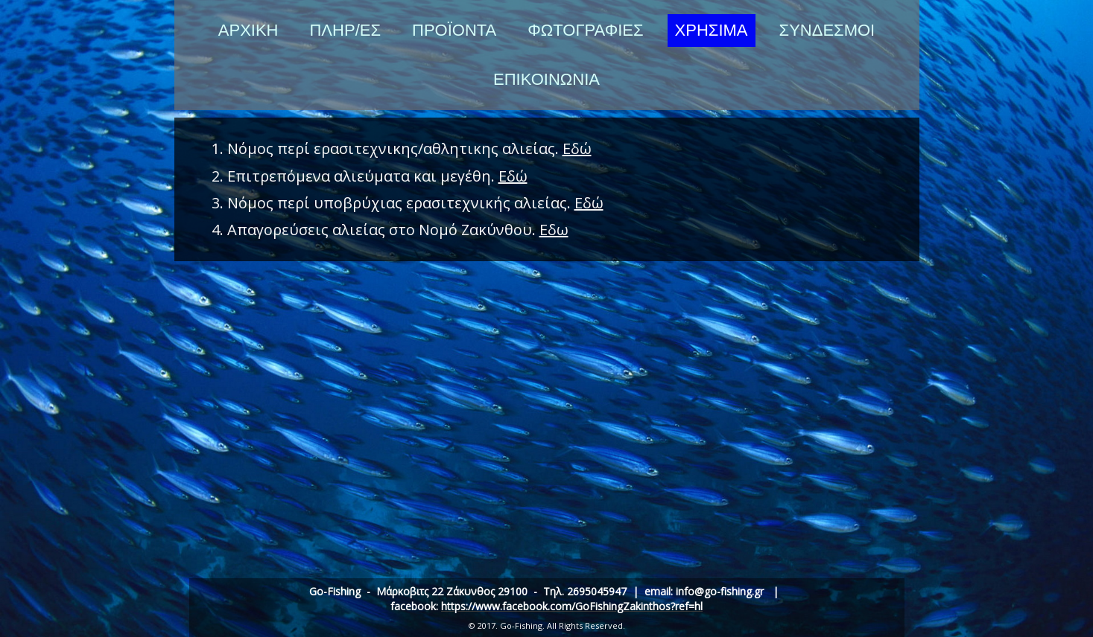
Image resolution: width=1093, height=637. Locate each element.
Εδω (553, 230)
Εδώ (577, 148)
